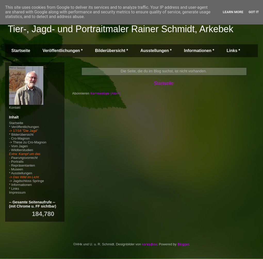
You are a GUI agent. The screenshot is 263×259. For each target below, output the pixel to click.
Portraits (17, 161)
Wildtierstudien (22, 150)
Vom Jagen (19, 146)
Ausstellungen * (156, 50)
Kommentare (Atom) (105, 93)
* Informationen (20, 185)
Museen (17, 169)
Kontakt (14, 107)
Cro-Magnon (20, 138)
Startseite (20, 50)
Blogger (183, 244)
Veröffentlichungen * (63, 50)
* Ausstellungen (20, 173)
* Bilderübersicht (21, 134)
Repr (14, 165)
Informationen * (199, 50)
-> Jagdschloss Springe (26, 181)
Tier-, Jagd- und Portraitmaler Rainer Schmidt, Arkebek (120, 29)
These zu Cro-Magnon (29, 142)
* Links (14, 189)
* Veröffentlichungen (24, 127)
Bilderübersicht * (111, 50)
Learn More (233, 12)
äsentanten (26, 165)
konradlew (149, 244)
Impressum (17, 192)
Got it (254, 12)
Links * (233, 50)
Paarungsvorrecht (24, 158)
